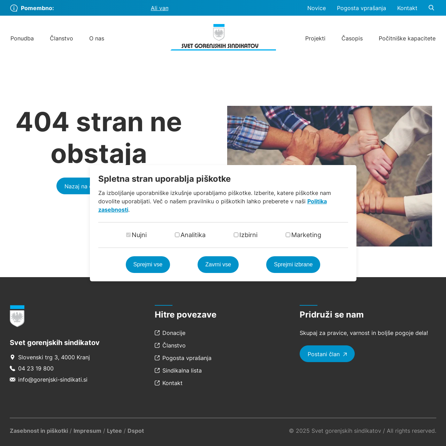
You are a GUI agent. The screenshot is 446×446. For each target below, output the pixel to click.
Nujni (139, 234)
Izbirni (248, 234)
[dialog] (223, 223)
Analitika (193, 234)
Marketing (306, 234)
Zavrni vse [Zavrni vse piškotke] (218, 264)
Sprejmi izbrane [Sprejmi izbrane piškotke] (293, 264)
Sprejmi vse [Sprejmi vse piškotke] (148, 264)
